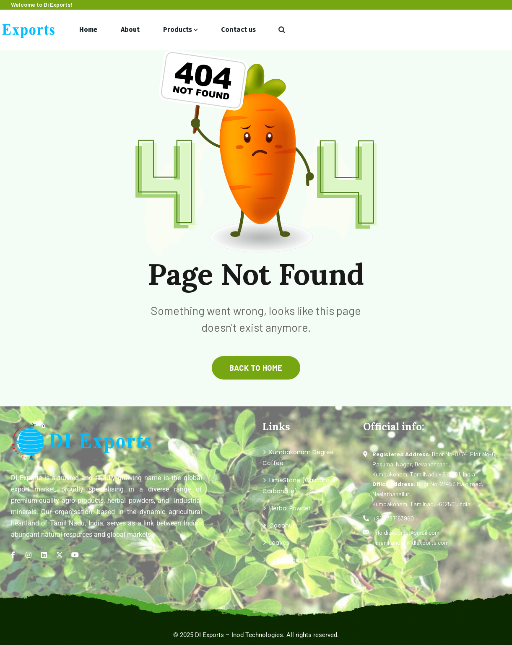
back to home (255, 367)
